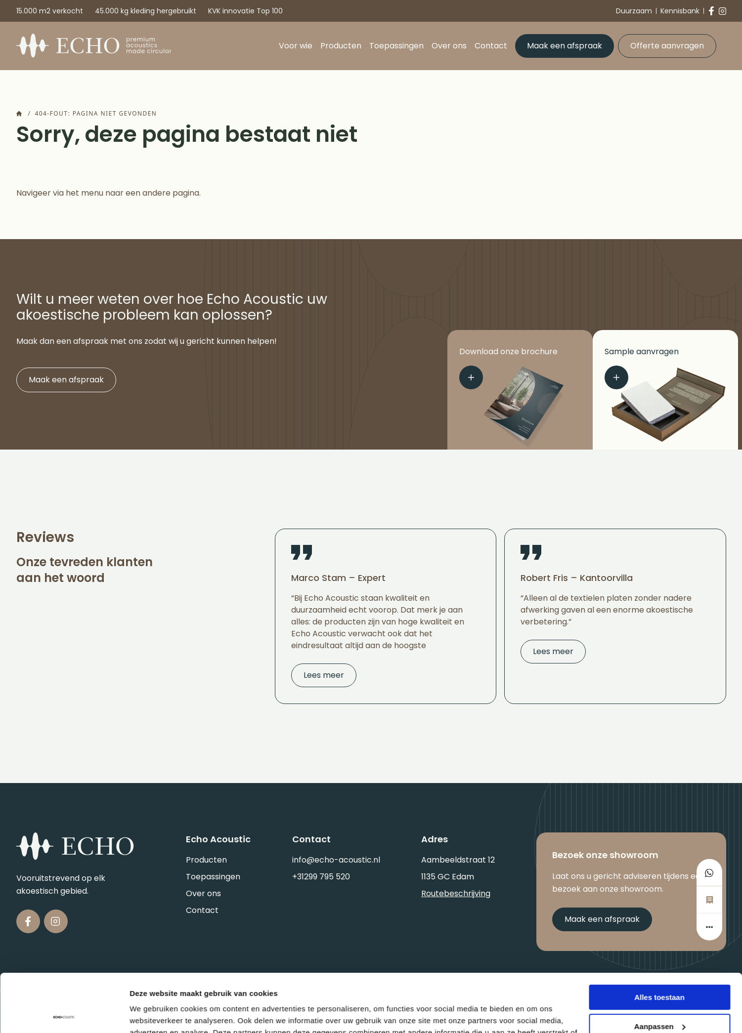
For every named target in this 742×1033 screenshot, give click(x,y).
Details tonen (153, 1013)
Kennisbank (679, 11)
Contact (491, 45)
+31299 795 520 (321, 876)
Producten (340, 45)
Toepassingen (396, 45)
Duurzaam (634, 11)
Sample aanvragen (642, 367)
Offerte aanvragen (667, 45)
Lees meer (324, 675)
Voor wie (295, 45)
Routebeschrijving (455, 893)
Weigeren (659, 997)
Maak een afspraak (564, 45)
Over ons (449, 45)
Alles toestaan (659, 939)
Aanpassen (660, 968)
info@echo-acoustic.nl (336, 860)
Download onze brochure (508, 367)
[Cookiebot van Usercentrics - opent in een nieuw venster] (64, 1013)
